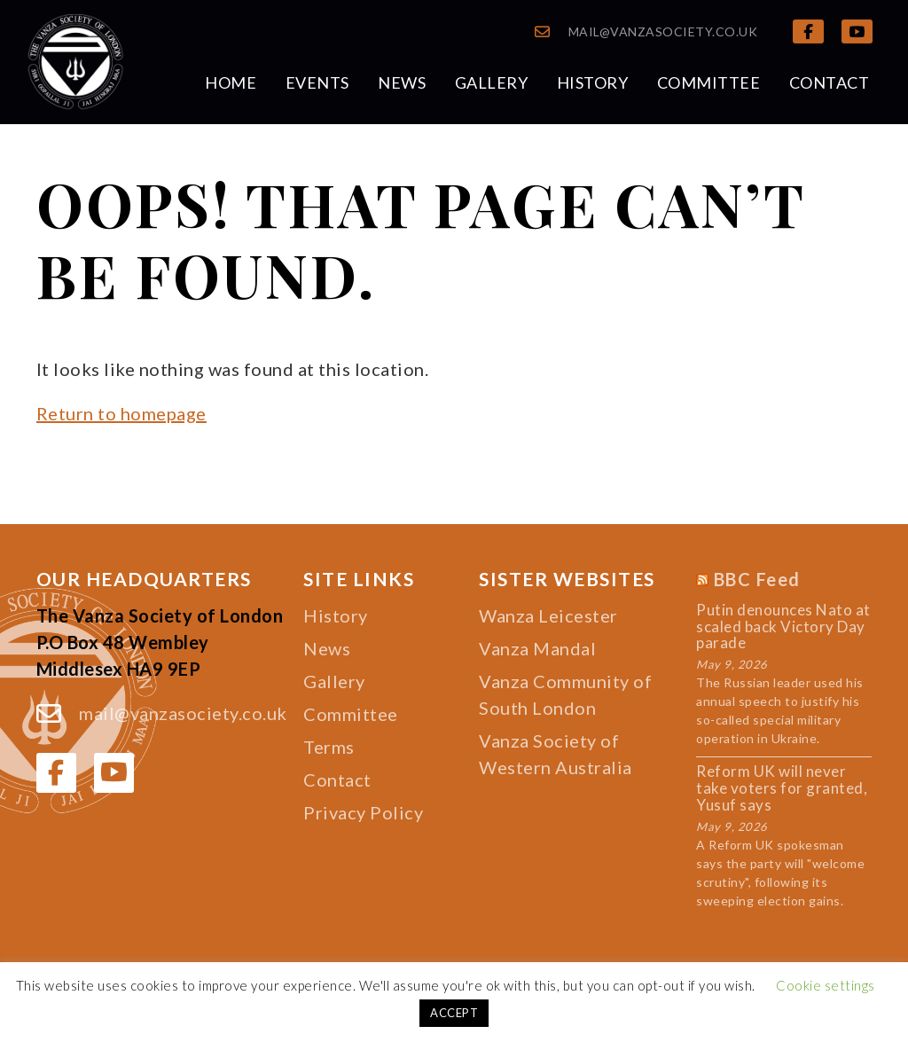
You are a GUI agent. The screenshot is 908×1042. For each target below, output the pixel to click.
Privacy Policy (363, 812)
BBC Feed (757, 579)
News (402, 82)
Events (317, 82)
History (593, 82)
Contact (829, 82)
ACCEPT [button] (454, 1013)
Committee (709, 82)
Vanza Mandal (537, 648)
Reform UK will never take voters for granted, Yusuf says (781, 788)
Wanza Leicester (548, 615)
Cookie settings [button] (825, 985)
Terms (329, 746)
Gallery (491, 82)
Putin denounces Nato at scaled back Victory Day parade (783, 627)
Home (230, 82)
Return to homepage (121, 413)
